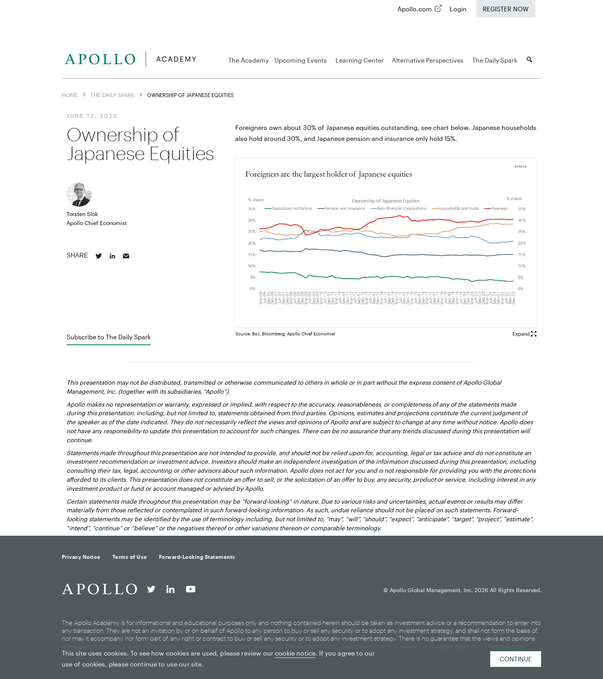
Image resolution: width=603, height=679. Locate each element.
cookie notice (295, 653)
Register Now (506, 9)
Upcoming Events (301, 60)
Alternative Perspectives (429, 60)
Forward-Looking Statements (197, 557)
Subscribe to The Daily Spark (109, 336)
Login (458, 9)
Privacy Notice (81, 557)
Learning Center (361, 60)
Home (70, 95)
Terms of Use (129, 557)
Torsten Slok (82, 214)
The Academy (248, 60)
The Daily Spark (496, 60)
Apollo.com (414, 9)
